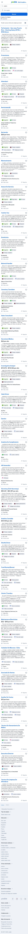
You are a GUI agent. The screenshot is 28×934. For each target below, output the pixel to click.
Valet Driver (5, 394)
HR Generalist (5, 465)
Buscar (14, 14)
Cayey (2, 835)
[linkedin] (25, 898)
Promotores (5, 55)
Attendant (4, 81)
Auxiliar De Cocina (7, 697)
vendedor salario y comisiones (8, 847)
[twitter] (21, 898)
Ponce (2, 829)
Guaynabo (3, 822)
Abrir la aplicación (23, 2)
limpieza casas (4, 877)
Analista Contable (7, 518)
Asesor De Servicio (7, 187)
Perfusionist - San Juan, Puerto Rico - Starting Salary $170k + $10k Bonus (11, 30)
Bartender (4, 132)
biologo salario (4, 845)
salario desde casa (5, 860)
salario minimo (4, 852)
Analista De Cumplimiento (9, 442)
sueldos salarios (5, 854)
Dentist (3, 418)
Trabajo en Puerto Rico (6, 924)
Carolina (3, 827)
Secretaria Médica (7, 339)
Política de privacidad (6, 928)
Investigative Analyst (8, 366)
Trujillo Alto (3, 839)
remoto (3, 866)
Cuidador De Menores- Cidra (10, 648)
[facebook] (12, 898)
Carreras (3, 909)
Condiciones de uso (6, 926)
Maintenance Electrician (9, 619)
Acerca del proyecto (6, 905)
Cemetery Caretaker (8, 289)
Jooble (9, 932)
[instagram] (16, 898)
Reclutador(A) (5, 107)
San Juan (3, 820)
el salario (3, 849)
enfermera (3, 874)
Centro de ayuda (5, 907)
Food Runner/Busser (8, 567)
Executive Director (7, 753)
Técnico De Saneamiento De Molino (10, 726)
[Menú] (2, 2)
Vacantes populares (6, 891)
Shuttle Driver (5, 543)
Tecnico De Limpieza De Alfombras (9, 780)
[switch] (25, 23)
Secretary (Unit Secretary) (10, 489)
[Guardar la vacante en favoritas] (26, 28)
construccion (4, 870)
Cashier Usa (5, 213)
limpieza (3, 885)
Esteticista (5, 237)
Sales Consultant (7, 315)
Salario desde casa (5, 814)
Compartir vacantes (6, 916)
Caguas (3, 831)
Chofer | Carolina (6, 593)
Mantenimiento (6, 160)
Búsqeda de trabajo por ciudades (9, 893)
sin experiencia (4, 872)
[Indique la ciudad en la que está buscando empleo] (14, 10)
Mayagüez (3, 837)
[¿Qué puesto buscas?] (14, 6)
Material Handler (6, 263)
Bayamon (3, 824)
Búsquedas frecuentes (8, 809)
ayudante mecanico (6, 881)
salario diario (4, 858)
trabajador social (5, 883)
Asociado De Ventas (8, 672)
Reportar (24, 50)
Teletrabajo (3, 833)
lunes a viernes (4, 868)
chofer (2, 879)
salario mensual (5, 856)
